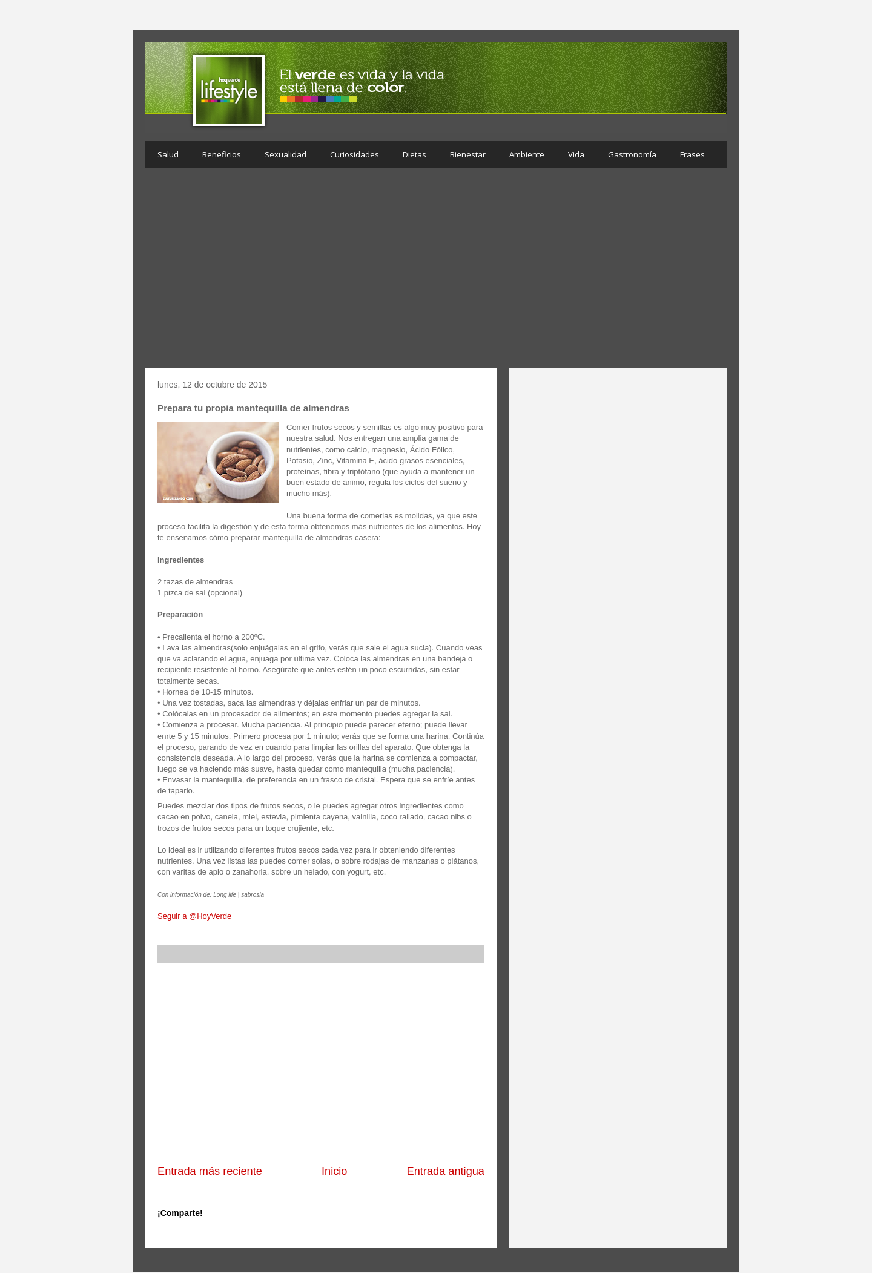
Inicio (334, 1171)
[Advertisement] (436, 270)
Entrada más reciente (209, 1171)
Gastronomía (632, 154)
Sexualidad (285, 154)
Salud (168, 154)
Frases (692, 154)
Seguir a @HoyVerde (194, 916)
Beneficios (221, 154)
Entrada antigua (445, 1171)
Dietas (414, 154)
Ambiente (526, 154)
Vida (576, 154)
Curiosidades (354, 154)
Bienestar (468, 154)
